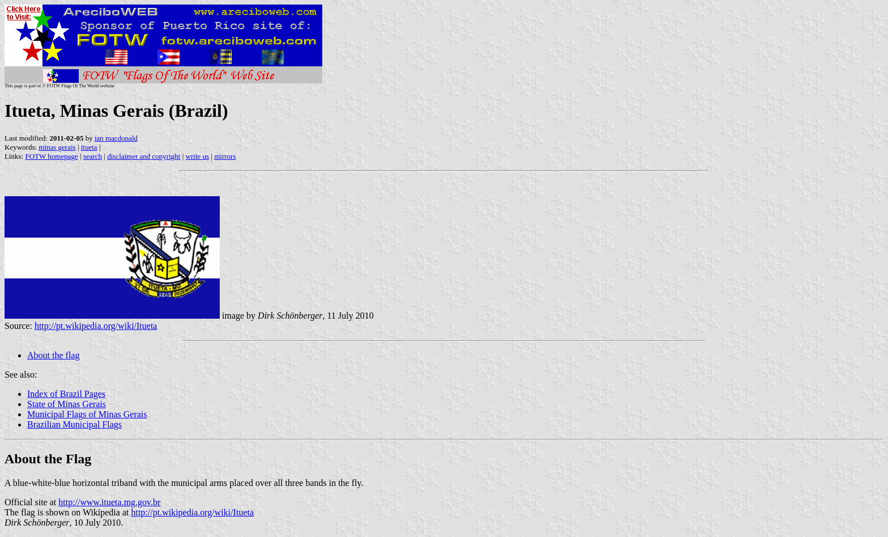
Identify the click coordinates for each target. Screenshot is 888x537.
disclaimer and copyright (143, 156)
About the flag (53, 355)
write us (198, 156)
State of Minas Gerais (66, 404)
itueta (89, 147)
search (92, 156)
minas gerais (57, 147)
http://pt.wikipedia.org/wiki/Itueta (96, 326)
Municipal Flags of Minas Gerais (87, 414)
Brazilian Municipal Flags (74, 424)
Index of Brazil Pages (66, 394)
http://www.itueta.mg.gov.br (109, 502)
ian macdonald (116, 138)
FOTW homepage (51, 156)
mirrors (225, 156)
